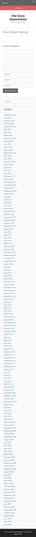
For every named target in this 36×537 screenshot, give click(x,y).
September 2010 (10, 401)
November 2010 (10, 396)
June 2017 (7, 167)
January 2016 (9, 214)
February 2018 (9, 162)
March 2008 (8, 483)
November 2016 (10, 185)
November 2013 (10, 290)
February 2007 (9, 507)
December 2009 (10, 428)
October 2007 (9, 498)
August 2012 (9, 334)
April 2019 (8, 147)
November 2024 (10, 115)
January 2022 (9, 123)
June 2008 (7, 478)
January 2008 (9, 489)
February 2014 (9, 281)
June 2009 (7, 445)
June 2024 (7, 118)
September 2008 (10, 469)
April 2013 (8, 311)
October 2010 (9, 399)
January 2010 (9, 425)
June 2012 (7, 340)
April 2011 (8, 381)
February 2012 (9, 352)
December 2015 (10, 217)
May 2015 (7, 238)
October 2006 (9, 513)
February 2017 (9, 176)
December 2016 (10, 182)
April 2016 (8, 205)
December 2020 (10, 138)
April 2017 (8, 173)
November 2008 (10, 463)
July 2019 (7, 144)
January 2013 (9, 320)
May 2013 (7, 308)
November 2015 (10, 220)
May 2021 (7, 129)
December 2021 (10, 126)
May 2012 (7, 343)
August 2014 (9, 264)
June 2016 (7, 200)
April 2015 (8, 241)
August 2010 (9, 404)
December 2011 (10, 358)
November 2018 (10, 153)
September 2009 (10, 437)
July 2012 (7, 337)
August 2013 (9, 299)
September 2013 (10, 296)
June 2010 (7, 410)
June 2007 (7, 504)
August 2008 (9, 472)
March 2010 (8, 419)
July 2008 (7, 475)
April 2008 (8, 480)
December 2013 (10, 287)
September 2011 (10, 366)
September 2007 (10, 501)
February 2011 (9, 387)
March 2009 (8, 454)
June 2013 (7, 305)
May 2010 (7, 413)
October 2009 (9, 434)
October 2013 (9, 293)
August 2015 (9, 229)
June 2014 (7, 270)
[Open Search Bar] (33, 1)
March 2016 (8, 208)
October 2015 (9, 223)
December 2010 (10, 393)
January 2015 (9, 249)
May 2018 (7, 156)
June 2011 (7, 375)
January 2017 (9, 179)
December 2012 (10, 322)
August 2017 (9, 164)
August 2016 (9, 194)
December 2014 (10, 252)
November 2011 (10, 361)
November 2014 (10, 255)
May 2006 (7, 521)
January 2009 (9, 460)
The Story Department (18, 17)
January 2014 (9, 284)
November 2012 (10, 325)
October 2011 (9, 363)
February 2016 (9, 211)
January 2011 (9, 390)
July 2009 (7, 442)
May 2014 (7, 273)
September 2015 (10, 226)
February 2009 (9, 457)
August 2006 (9, 516)
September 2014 (10, 261)
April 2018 (8, 159)
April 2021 (8, 132)
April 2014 (8, 276)
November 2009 (10, 431)
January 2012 (9, 355)
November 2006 (10, 510)
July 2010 (7, 407)
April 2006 (8, 524)
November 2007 (10, 495)
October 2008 (9, 466)
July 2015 (7, 232)
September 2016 (10, 191)
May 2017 (7, 170)
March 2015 (8, 244)
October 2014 (9, 258)
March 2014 (8, 279)
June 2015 (7, 235)
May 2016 (7, 203)
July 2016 (7, 197)
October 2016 (9, 188)
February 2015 (9, 246)
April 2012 (8, 346)
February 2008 (9, 486)
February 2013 (9, 317)
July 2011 (7, 372)
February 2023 (9, 121)
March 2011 (8, 384)
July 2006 (7, 519)
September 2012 (10, 331)
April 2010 (8, 416)
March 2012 (8, 349)
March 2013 (8, 314)
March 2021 (8, 135)
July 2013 (7, 302)
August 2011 (9, 369)
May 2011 (7, 378)
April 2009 (8, 451)
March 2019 (8, 150)
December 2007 (10, 492)
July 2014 (7, 267)
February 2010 (9, 422)
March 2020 (8, 141)
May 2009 (7, 448)
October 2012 (9, 328)
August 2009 (9, 439)
